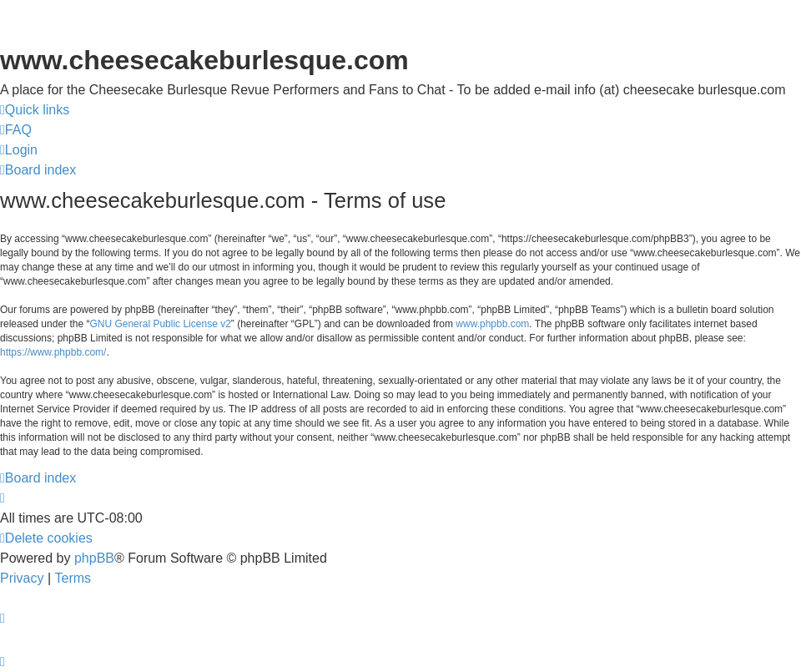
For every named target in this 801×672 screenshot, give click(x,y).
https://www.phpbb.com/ (53, 352)
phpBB (94, 558)
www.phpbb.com (492, 324)
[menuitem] (16, 130)
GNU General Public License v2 (159, 324)
